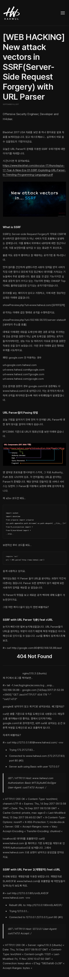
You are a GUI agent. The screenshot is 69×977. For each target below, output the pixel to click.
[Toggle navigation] (62, 12)
